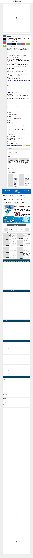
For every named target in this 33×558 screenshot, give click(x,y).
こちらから (16, 143)
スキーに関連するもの (6, 392)
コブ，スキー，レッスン (15, 36)
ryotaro (14, 150)
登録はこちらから (16, 225)
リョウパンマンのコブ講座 (6, 402)
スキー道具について (5, 396)
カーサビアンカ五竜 (12, 49)
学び (3, 404)
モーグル (4, 398)
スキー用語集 (5, 394)
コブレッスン (9, 36)
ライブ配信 (4, 400)
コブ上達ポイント (5, 390)
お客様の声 (4, 379)
